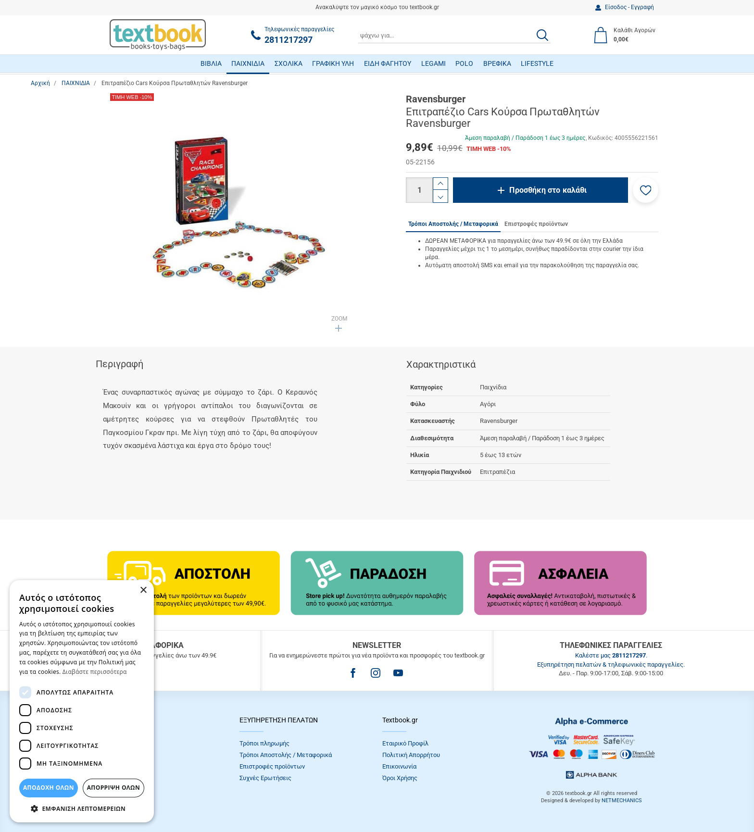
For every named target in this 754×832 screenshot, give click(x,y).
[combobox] (454, 35)
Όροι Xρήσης (399, 778)
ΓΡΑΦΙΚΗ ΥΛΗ (333, 63)
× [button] (143, 590)
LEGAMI (433, 63)
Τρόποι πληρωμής (264, 743)
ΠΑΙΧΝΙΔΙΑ (247, 63)
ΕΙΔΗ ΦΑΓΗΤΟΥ (387, 63)
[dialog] (82, 701)
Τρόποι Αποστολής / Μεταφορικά (285, 754)
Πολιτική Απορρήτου (411, 754)
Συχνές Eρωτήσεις (265, 778)
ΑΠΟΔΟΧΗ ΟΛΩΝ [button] (48, 787)
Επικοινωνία (399, 766)
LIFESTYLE (537, 63)
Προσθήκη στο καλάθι (548, 190)
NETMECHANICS (622, 800)
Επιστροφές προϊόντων (272, 766)
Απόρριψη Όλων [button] (113, 787)
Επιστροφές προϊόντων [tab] (536, 224)
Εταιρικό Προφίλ (405, 743)
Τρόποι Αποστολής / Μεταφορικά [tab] (453, 224)
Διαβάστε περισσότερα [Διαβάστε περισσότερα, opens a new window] (95, 672)
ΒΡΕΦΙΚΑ (497, 63)
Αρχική (40, 83)
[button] (645, 190)
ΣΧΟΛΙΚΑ (288, 63)
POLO (464, 63)
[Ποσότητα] (419, 190)
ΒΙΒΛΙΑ (211, 63)
